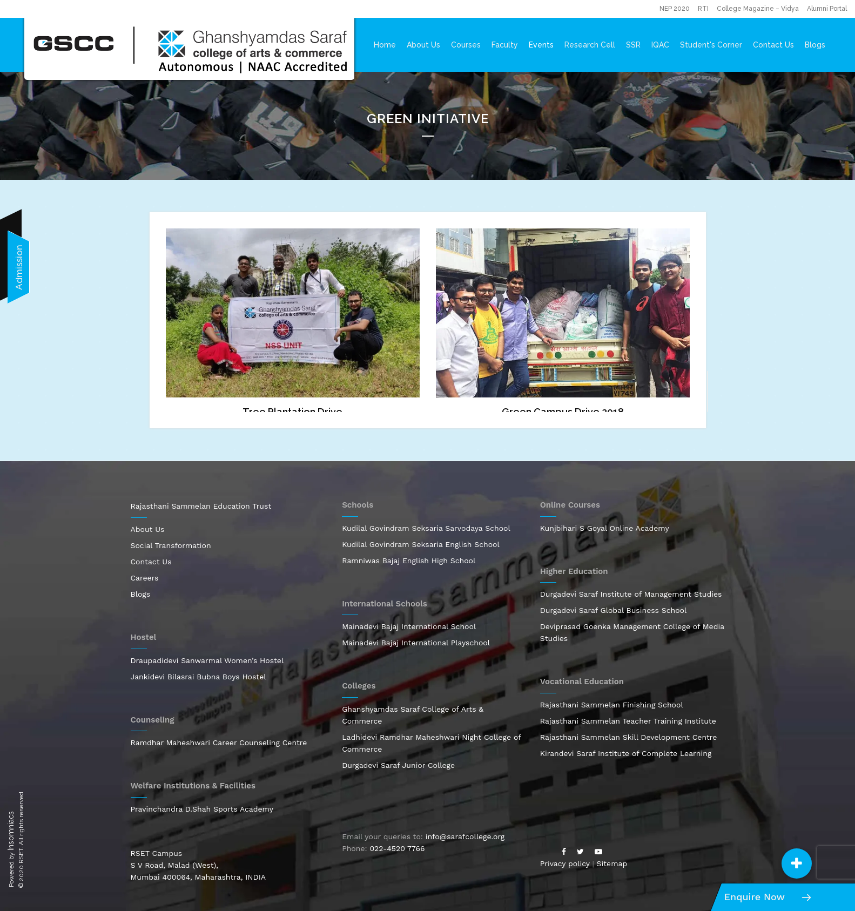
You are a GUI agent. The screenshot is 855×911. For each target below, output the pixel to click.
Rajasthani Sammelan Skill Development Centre (628, 737)
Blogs (815, 45)
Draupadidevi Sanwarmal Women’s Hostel (207, 660)
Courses (466, 45)
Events (541, 45)
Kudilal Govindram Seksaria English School (421, 544)
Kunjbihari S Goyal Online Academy (604, 528)
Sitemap (612, 863)
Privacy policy (565, 863)
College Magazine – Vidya (758, 8)
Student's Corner (711, 45)
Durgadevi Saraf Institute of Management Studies (631, 594)
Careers (145, 577)
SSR (633, 45)
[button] (797, 863)
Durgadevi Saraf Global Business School (613, 610)
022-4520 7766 (397, 848)
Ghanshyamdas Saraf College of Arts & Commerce (412, 715)
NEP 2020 (674, 8)
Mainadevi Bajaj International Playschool (416, 642)
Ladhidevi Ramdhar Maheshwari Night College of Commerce (431, 743)
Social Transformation (171, 545)
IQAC (660, 45)
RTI (703, 8)
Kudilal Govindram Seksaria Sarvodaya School (426, 528)
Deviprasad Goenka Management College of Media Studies (632, 632)
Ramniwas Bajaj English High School (408, 560)
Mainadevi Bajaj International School (409, 626)
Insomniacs (10, 831)
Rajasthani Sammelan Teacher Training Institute (628, 721)
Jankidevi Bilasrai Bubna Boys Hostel (198, 676)
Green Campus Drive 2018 (563, 411)
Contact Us (773, 45)
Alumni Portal (827, 8)
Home (385, 45)
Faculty (505, 45)
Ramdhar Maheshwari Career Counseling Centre (219, 742)
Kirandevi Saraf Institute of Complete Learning (626, 753)
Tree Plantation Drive (292, 411)
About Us (423, 45)
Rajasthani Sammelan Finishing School (611, 704)
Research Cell (589, 45)
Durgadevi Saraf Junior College (398, 765)
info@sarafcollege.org (465, 836)
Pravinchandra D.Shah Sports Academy (202, 809)
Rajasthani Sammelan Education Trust (201, 506)
